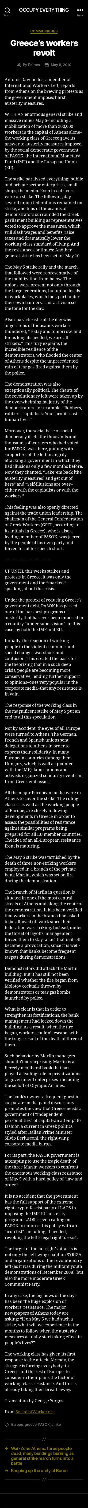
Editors (34, 65)
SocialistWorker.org (35, 1412)
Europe (17, 1424)
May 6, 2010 (61, 65)
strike (56, 1424)
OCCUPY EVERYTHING (44, 10)
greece (30, 1424)
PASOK (44, 1424)
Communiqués (44, 31)
